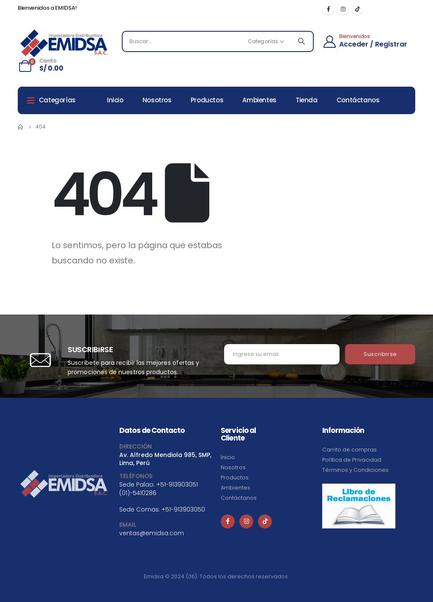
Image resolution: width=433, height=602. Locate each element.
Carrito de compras (349, 449)
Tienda (307, 100)
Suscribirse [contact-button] (380, 354)
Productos (207, 100)
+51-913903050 (183, 509)
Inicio (115, 100)
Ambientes (259, 100)
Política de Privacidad (351, 459)
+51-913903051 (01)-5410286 (158, 488)
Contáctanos (358, 100)
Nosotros (157, 100)
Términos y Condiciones (355, 469)
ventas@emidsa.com (151, 533)
